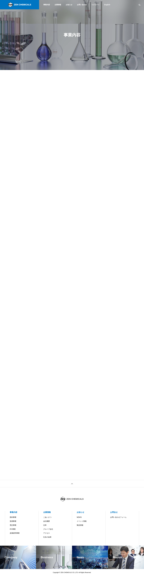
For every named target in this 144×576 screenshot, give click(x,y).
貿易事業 (13, 521)
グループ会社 (48, 529)
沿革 (45, 525)
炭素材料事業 (15, 533)
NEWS (79, 517)
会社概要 (46, 521)
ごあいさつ (47, 517)
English (107, 5)
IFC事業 (13, 529)
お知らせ (69, 5)
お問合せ (114, 512)
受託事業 (13, 525)
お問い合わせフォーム (118, 517)
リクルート (95, 5)
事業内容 (46, 5)
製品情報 (80, 525)
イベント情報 (82, 521)
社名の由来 (47, 537)
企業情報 (58, 5)
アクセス (46, 533)
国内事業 (13, 517)
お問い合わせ (82, 5)
